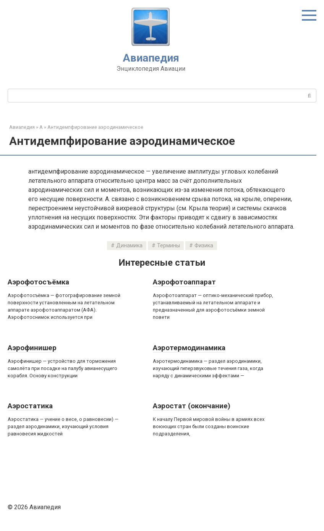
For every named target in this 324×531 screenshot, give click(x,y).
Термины (168, 245)
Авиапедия (151, 58)
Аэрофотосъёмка (38, 282)
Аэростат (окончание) (191, 405)
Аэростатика (30, 405)
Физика (203, 245)
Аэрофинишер (32, 347)
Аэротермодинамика (189, 347)
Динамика (129, 245)
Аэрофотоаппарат (184, 282)
